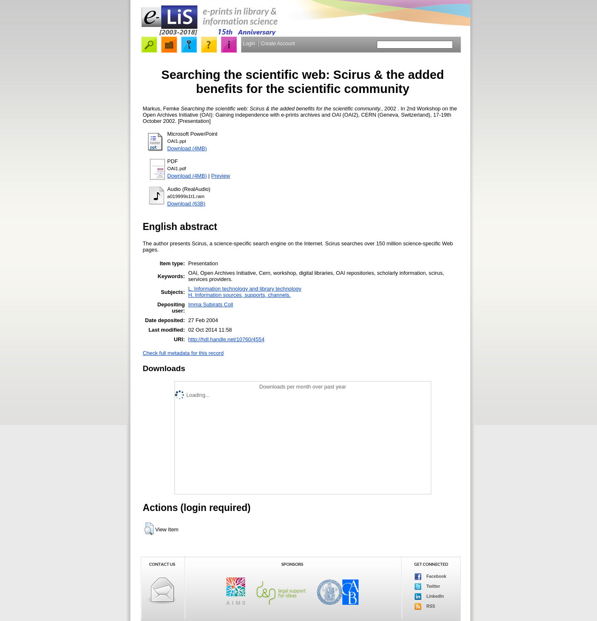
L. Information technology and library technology (244, 289)
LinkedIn (429, 596)
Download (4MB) (187, 148)
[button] (149, 529)
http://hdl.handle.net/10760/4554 (226, 339)
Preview (220, 176)
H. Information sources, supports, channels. (239, 295)
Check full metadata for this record (183, 353)
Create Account (278, 43)
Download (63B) (186, 203)
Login (249, 43)
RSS (425, 606)
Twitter (427, 586)
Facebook (431, 576)
